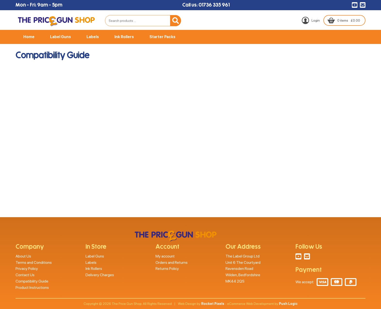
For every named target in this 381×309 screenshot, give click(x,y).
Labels (93, 36)
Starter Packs (162, 36)
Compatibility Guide (32, 281)
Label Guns (60, 36)
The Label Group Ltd (242, 256)
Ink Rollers (124, 36)
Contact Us (25, 275)
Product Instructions (32, 287)
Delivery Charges (100, 275)
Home (29, 36)
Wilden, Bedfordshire (242, 275)
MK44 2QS (234, 281)
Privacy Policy (27, 268)
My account (165, 256)
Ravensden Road (239, 268)
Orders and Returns (172, 262)
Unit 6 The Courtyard (242, 262)
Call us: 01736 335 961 (206, 5)
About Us (23, 256)
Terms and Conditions (34, 262)
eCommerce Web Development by (262, 304)
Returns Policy (167, 268)
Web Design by (201, 304)
